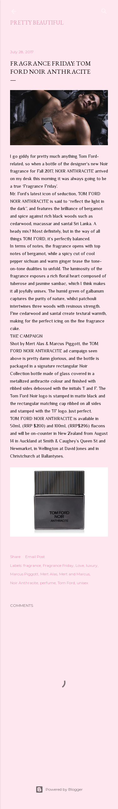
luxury (92, 565)
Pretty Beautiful (37, 22)
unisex (82, 582)
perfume (48, 582)
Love (80, 565)
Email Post (35, 556)
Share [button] (15, 556)
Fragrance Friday (58, 565)
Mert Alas (48, 574)
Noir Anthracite (24, 582)
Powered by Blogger (59, 789)
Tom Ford (66, 582)
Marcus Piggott (24, 574)
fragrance (32, 565)
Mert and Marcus (74, 574)
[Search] (104, 10)
